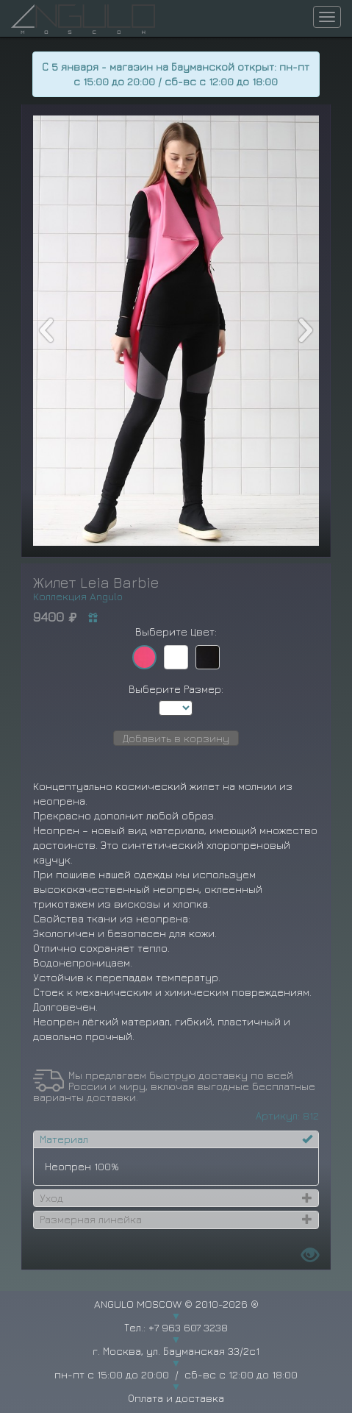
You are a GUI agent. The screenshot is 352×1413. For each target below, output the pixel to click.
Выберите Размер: (176, 689)
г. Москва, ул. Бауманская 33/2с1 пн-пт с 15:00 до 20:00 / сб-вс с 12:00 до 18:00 (176, 1363)
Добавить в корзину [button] (176, 738)
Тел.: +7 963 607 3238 (176, 1327)
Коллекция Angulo (78, 596)
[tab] (176, 1139)
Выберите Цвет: (176, 631)
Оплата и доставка (176, 1398)
